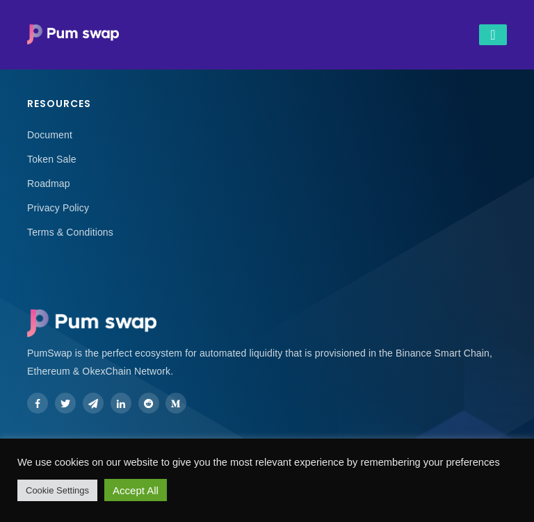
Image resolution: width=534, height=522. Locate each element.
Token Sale (51, 159)
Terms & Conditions (70, 232)
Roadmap (48, 183)
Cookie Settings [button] (57, 490)
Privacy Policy (58, 207)
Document (49, 134)
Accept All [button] (136, 490)
